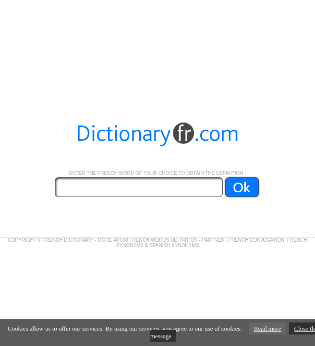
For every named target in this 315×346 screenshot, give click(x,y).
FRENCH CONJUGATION (256, 240)
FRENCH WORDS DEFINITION (163, 240)
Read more (267, 328)
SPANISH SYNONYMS (174, 245)
